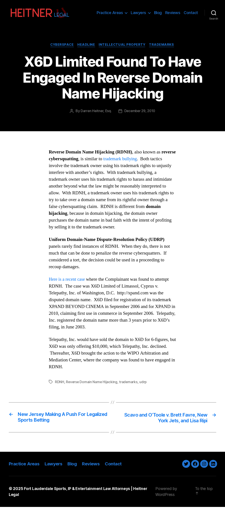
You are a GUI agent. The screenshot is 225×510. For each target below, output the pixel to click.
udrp (144, 384)
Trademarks (163, 47)
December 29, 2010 (140, 113)
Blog (158, 13)
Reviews (172, 13)
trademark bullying (120, 161)
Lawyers (138, 13)
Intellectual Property (123, 47)
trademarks (129, 384)
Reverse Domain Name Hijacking (92, 384)
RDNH (59, 384)
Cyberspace (61, 47)
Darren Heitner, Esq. (95, 113)
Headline (86, 47)
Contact (191, 13)
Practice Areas (110, 13)
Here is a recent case (68, 282)
